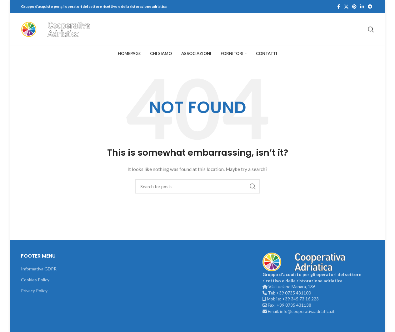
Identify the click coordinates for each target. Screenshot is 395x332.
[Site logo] (60, 29)
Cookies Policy (35, 279)
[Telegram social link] (370, 7)
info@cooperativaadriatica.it (307, 311)
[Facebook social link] (338, 7)
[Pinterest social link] (354, 7)
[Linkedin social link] (362, 7)
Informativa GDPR (39, 268)
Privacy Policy (34, 290)
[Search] (371, 29)
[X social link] (346, 7)
